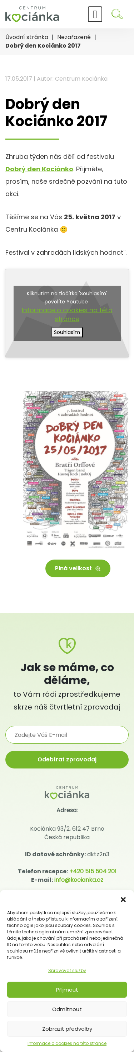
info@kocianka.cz (78, 880)
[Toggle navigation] (95, 14)
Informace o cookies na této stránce (67, 1043)
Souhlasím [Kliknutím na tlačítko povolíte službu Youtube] (67, 332)
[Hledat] (117, 14)
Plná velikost (78, 568)
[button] (123, 898)
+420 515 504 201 (92, 871)
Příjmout (67, 989)
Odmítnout (67, 1009)
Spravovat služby (67, 970)
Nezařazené (74, 37)
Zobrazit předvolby (67, 1028)
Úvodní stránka (26, 37)
